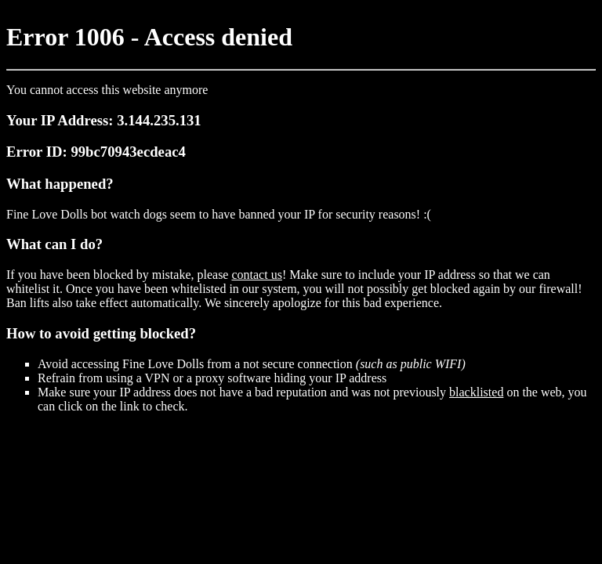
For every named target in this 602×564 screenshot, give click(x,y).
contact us (256, 274)
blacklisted (476, 392)
